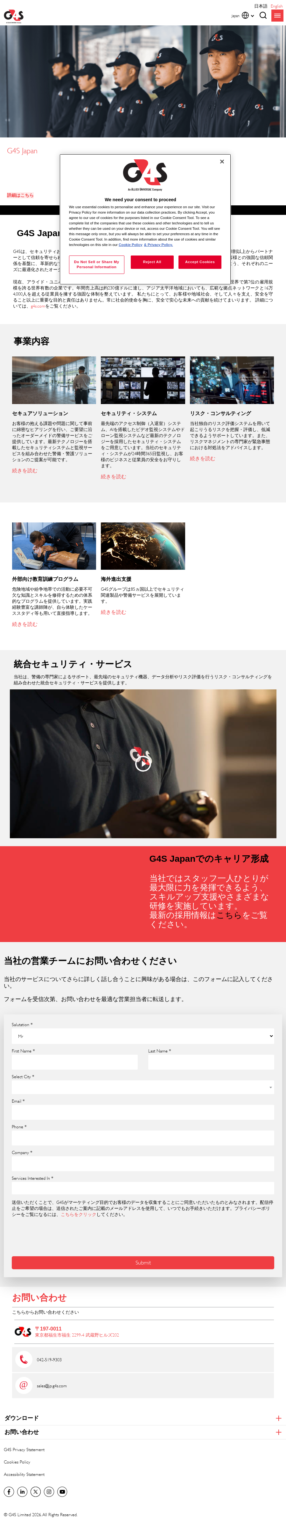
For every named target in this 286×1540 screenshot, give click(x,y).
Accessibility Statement (24, 1474)
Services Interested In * (32, 1178)
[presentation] (60, 1236)
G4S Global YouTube (62, 1492)
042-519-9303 (49, 1359)
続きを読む (25, 470)
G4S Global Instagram (49, 1492)
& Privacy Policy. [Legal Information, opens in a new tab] (158, 245)
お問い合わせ (39, 1298)
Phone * (19, 1127)
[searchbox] (18, 1188)
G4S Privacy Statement (24, 1449)
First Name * (23, 1051)
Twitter (36, 1492)
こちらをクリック (78, 1214)
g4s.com (38, 306)
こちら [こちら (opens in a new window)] (229, 915)
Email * (18, 1101)
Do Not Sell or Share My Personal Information (96, 264)
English (277, 6)
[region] (145, 219)
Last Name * (159, 1051)
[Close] (222, 162)
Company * (22, 1152)
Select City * (23, 1076)
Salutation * (22, 1024)
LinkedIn (22, 1492)
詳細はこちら (20, 195)
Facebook (9, 1492)
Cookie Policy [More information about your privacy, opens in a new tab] (131, 245)
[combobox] (143, 1087)
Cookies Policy (17, 1461)
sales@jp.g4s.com (52, 1385)
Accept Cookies (200, 262)
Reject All (152, 262)
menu (277, 16)
